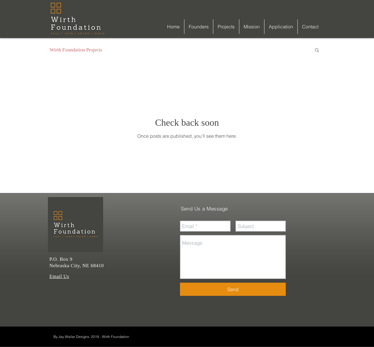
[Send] (233, 289)
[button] (317, 50)
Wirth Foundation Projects (76, 50)
